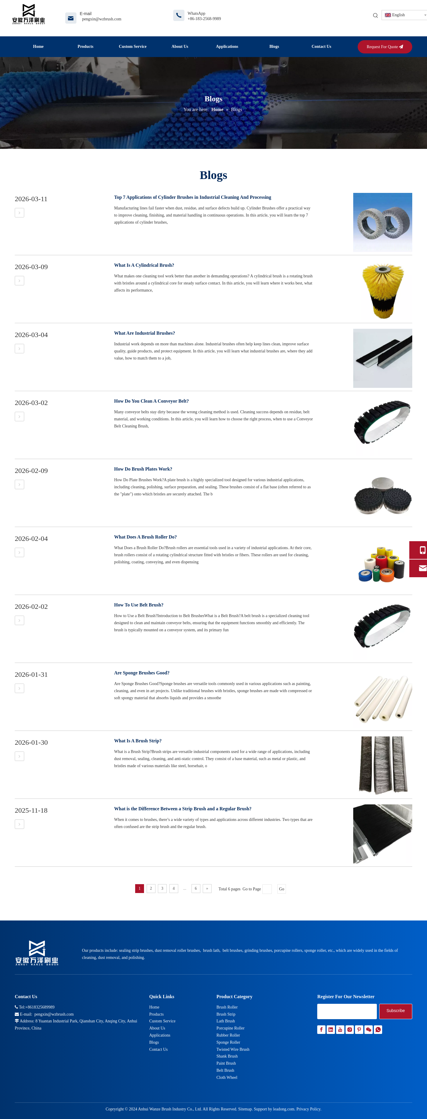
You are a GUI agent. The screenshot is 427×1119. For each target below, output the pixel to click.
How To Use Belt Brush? (138, 604)
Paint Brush (226, 1063)
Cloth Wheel (226, 1077)
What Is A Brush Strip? (138, 740)
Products (156, 1014)
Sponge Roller (228, 1042)
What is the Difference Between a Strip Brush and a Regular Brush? (183, 808)
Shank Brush (227, 1056)
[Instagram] (350, 1029)
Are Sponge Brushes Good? (142, 672)
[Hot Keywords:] (376, 16)
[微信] (368, 1029)
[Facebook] (321, 1029)
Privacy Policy (308, 1109)
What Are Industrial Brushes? (144, 333)
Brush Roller (227, 1007)
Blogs (154, 1042)
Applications (160, 1035)
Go (281, 889)
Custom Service (162, 1021)
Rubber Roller (228, 1035)
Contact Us (158, 1049)
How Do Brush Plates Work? (143, 468)
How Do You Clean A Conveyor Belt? (151, 401)
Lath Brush (225, 1021)
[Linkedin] (331, 1029)
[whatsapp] (378, 1029)
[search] (347, 1011)
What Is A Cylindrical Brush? (144, 265)
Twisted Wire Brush (232, 1049)
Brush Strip (225, 1014)
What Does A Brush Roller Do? (145, 536)
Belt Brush (225, 1070)
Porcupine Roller (230, 1028)
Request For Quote (385, 47)
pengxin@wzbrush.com (101, 19)
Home (154, 1007)
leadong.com (284, 1109)
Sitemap (245, 1109)
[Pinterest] (359, 1029)
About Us (157, 1028)
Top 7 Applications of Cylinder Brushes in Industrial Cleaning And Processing (192, 197)
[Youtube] (340, 1029)
